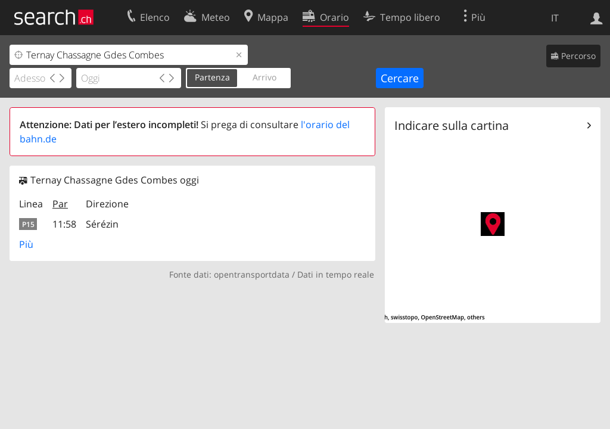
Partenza (212, 77)
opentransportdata (252, 274)
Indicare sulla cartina (451, 125)
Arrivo (264, 77)
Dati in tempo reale (335, 274)
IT (555, 17)
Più (26, 244)
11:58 (64, 224)
